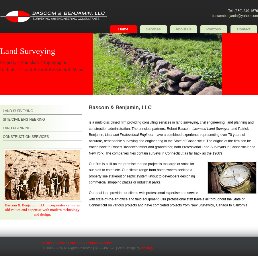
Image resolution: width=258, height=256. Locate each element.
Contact (243, 29)
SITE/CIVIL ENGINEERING (24, 120)
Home (123, 29)
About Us (183, 29)
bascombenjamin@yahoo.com (235, 16)
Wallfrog (147, 248)
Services (153, 29)
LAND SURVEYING (18, 111)
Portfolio (213, 29)
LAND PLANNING (17, 128)
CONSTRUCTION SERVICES (26, 137)
